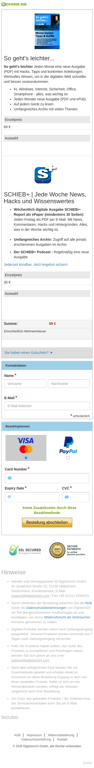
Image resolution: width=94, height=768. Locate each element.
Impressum (34, 735)
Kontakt (62, 739)
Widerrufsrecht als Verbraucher (67, 617)
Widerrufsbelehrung (61, 735)
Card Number (16, 469)
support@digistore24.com (30, 596)
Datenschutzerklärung (36, 739)
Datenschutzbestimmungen (46, 608)
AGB (88, 603)
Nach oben (9, 717)
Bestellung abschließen (47, 522)
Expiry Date (14, 488)
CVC (65, 488)
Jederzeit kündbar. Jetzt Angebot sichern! (36, 265)
